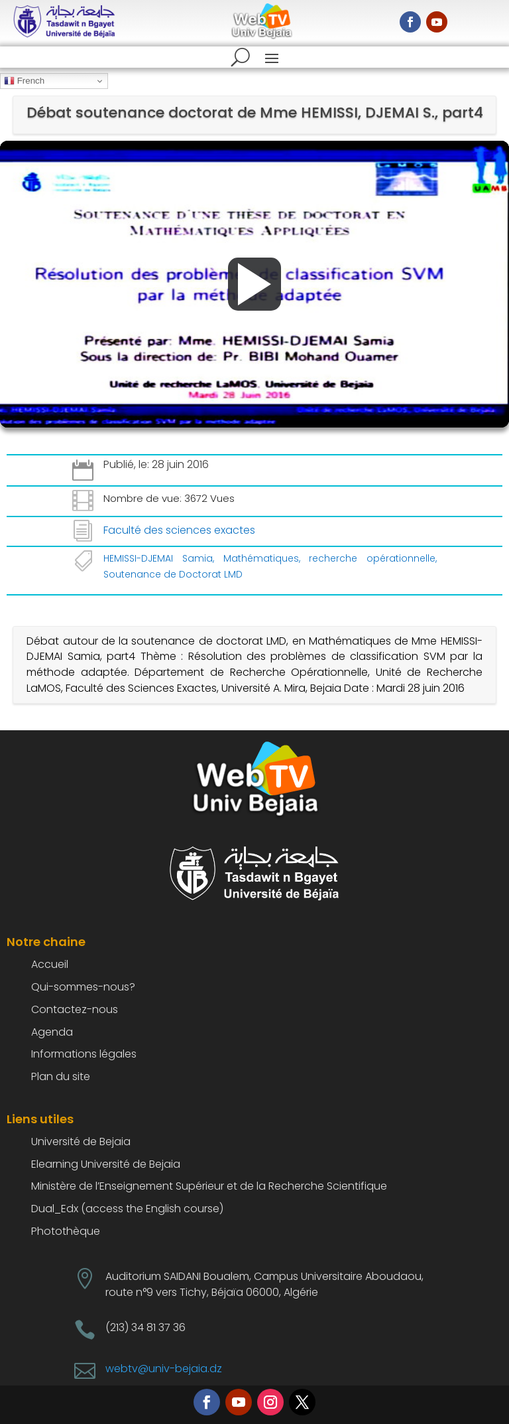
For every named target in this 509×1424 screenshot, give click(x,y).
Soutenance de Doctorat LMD (173, 574)
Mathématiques (261, 558)
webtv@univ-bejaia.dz (163, 1368)
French (24, 81)
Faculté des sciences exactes (179, 530)
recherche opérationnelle (372, 558)
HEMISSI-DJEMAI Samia (158, 558)
